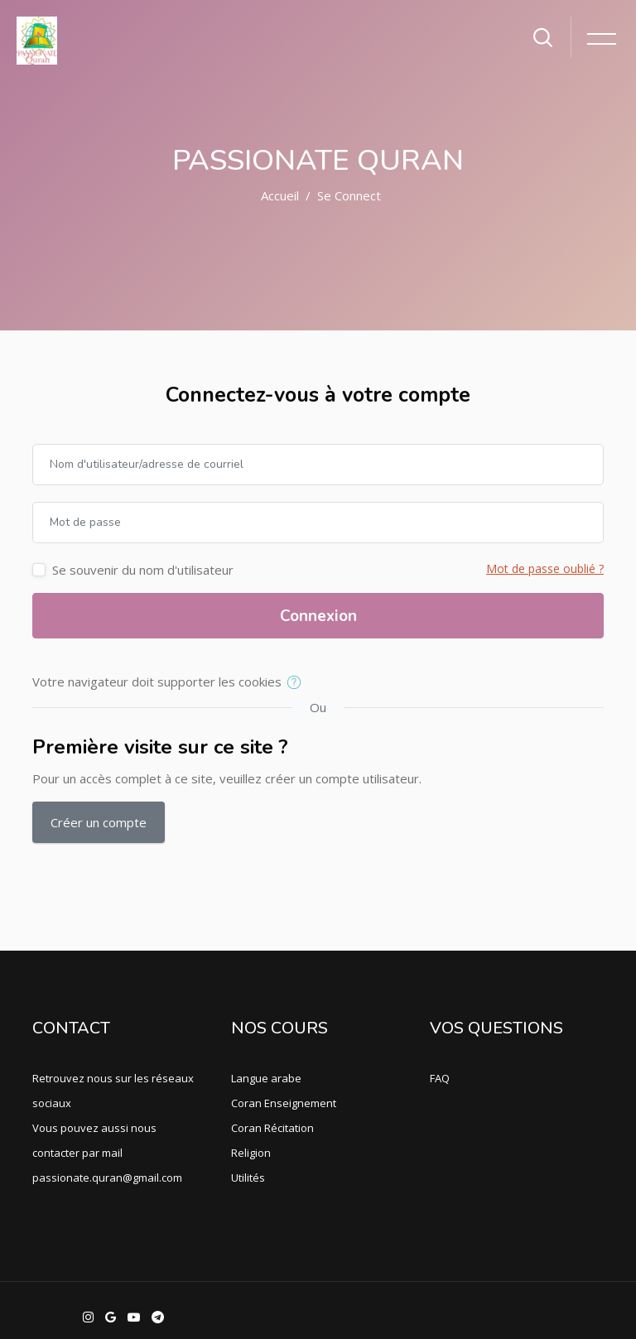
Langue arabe (266, 1078)
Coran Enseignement (283, 1103)
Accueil (280, 195)
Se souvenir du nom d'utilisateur (143, 569)
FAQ (440, 1078)
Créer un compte (99, 822)
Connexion (318, 616)
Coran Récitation (272, 1127)
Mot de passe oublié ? (545, 568)
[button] (298, 683)
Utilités (248, 1177)
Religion (251, 1152)
